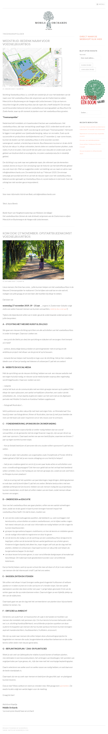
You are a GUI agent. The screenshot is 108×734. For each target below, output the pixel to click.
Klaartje (20, 89)
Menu (102, 4)
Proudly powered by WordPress (15, 728)
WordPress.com (22, 730)
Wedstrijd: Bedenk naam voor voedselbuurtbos (26, 42)
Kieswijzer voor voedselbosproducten (89, 140)
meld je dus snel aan (58, 309)
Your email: (83, 54)
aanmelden (64, 686)
